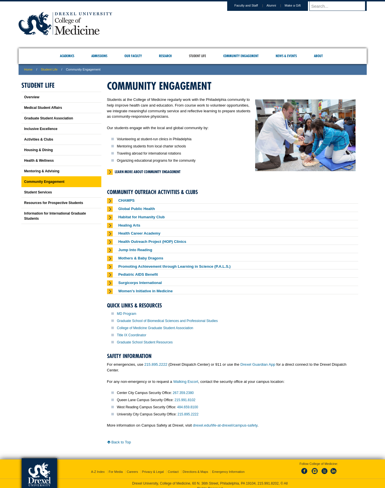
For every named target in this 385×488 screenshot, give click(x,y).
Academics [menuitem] (67, 56)
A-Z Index (98, 466)
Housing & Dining (38, 150)
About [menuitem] (318, 56)
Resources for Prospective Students (53, 203)
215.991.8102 (184, 400)
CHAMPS (126, 200)
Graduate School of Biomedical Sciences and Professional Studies (167, 321)
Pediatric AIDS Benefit (138, 274)
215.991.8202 (268, 478)
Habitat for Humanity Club (141, 217)
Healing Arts (129, 225)
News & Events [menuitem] (286, 56)
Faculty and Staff (251, 5)
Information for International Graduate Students (55, 216)
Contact (173, 466)
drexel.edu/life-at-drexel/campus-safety (225, 425)
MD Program (126, 314)
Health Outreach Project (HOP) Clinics (152, 241)
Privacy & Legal (153, 466)
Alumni (277, 5)
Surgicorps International (140, 283)
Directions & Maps (195, 466)
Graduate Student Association (48, 118)
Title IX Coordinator (131, 335)
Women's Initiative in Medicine (145, 291)
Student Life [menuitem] (197, 56)
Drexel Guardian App (257, 364)
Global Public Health (136, 209)
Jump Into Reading (135, 250)
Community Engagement (44, 182)
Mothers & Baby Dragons (141, 258)
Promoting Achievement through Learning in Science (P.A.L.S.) (174, 266)
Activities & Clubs (38, 139)
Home (28, 69)
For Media (116, 466)
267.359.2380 (183, 393)
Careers (132, 466)
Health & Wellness (39, 161)
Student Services (38, 192)
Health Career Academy (139, 233)
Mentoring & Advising (42, 171)
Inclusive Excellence (41, 129)
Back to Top (119, 442)
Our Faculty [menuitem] (133, 56)
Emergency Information (228, 466)
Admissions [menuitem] (99, 56)
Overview (31, 97)
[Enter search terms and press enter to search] (340, 6)
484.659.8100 (187, 407)
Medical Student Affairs (43, 108)
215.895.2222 (156, 364)
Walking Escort (185, 381)
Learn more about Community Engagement (147, 171)
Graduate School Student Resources (145, 342)
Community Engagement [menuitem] (241, 56)
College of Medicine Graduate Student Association (155, 328)
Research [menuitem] (165, 56)
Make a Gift (298, 5)
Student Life (49, 69)
